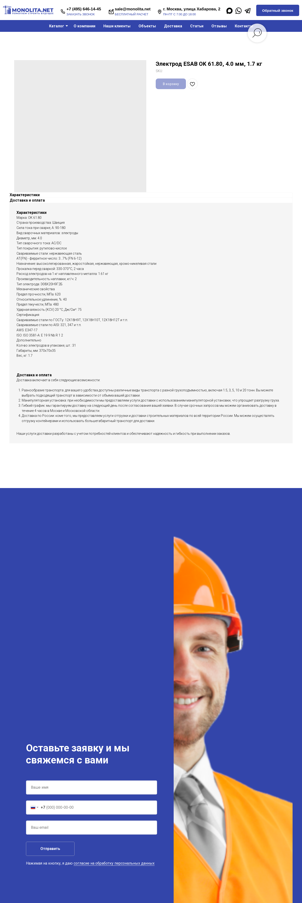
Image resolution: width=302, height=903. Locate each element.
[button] (277, 10)
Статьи (196, 26)
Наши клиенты (116, 26)
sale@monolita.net (133, 9)
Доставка (173, 26)
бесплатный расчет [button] (131, 14)
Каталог (56, 26)
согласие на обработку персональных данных (114, 863)
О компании (84, 26)
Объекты (147, 26)
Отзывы (219, 26)
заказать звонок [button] (81, 14)
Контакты (244, 26)
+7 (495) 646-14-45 (84, 9)
